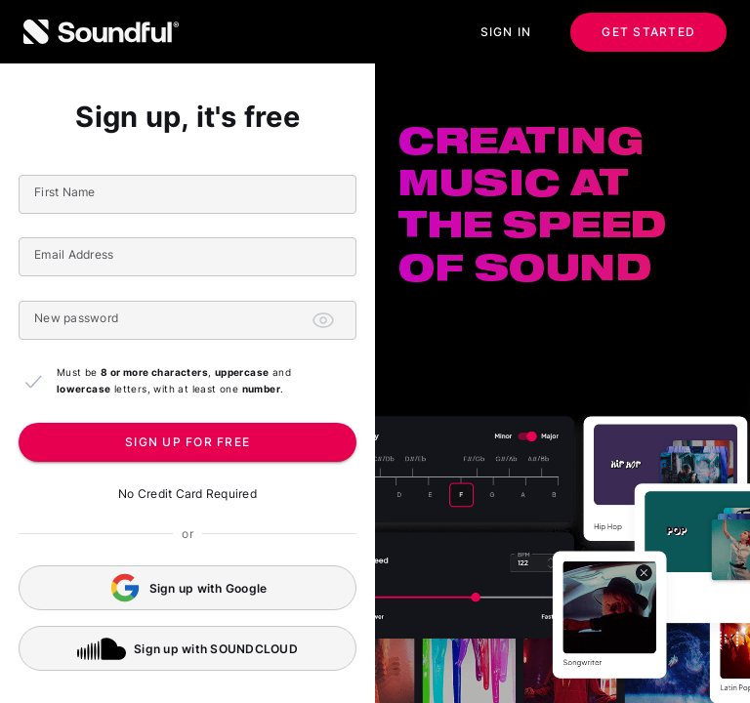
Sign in (506, 32)
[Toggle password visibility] (323, 320)
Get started (648, 32)
